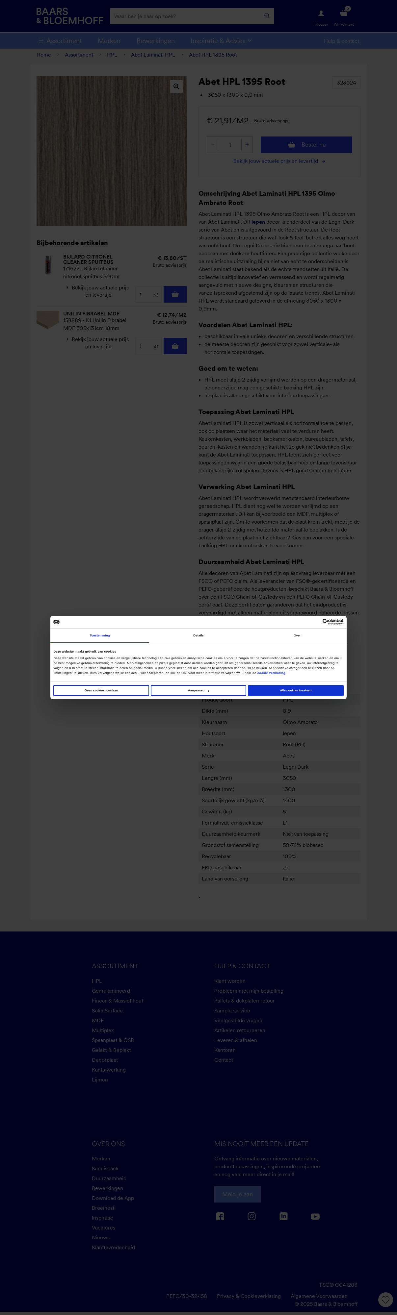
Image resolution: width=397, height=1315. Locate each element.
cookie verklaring (271, 673)
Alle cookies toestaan (295, 690)
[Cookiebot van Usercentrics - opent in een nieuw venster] (315, 622)
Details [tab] (198, 635)
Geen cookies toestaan (101, 690)
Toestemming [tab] (100, 635)
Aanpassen (198, 690)
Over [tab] (297, 635)
